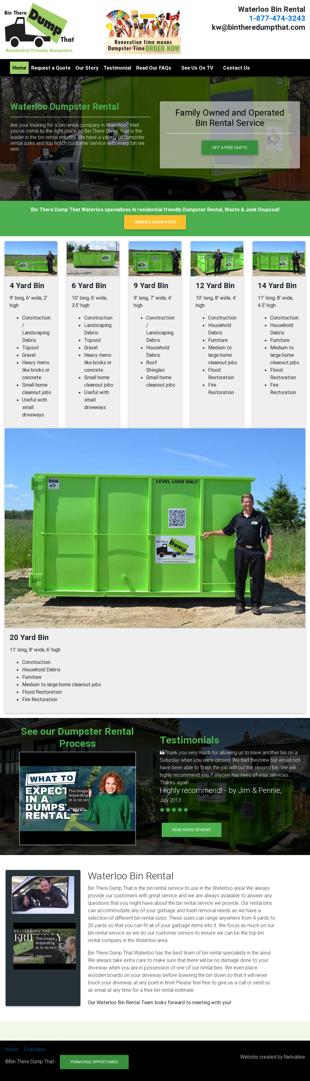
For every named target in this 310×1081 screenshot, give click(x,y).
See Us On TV (197, 68)
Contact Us (236, 68)
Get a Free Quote (229, 147)
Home (19, 68)
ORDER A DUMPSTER (155, 222)
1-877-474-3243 (277, 18)
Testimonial (117, 68)
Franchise (34, 1049)
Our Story (86, 68)
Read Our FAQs (153, 68)
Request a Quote (50, 68)
